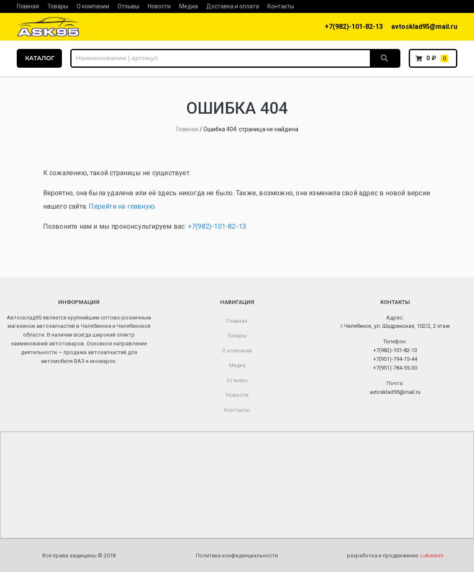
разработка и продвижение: (395, 555)
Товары (57, 6)
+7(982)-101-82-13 (354, 27)
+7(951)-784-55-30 (395, 368)
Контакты (280, 6)
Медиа (188, 6)
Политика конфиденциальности (237, 555)
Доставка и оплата (232, 6)
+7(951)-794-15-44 (395, 359)
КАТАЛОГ (39, 58)
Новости (159, 6)
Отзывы (128, 6)
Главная (28, 6)
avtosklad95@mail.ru (424, 27)
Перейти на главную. (122, 206)
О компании (93, 6)
